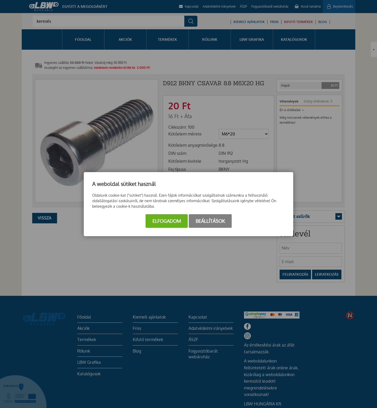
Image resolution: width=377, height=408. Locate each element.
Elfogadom (166, 221)
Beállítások (210, 221)
